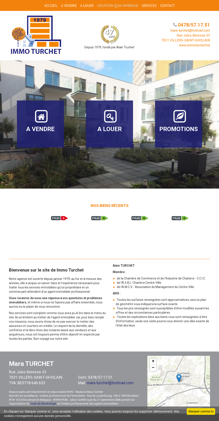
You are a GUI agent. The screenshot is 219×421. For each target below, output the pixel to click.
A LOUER (87, 5)
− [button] (153, 368)
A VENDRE (69, 5)
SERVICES (149, 5)
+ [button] (153, 361)
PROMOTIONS (178, 121)
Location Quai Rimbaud (117, 5)
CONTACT (167, 5)
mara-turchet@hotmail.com (110, 383)
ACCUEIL (51, 5)
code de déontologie (43, 403)
